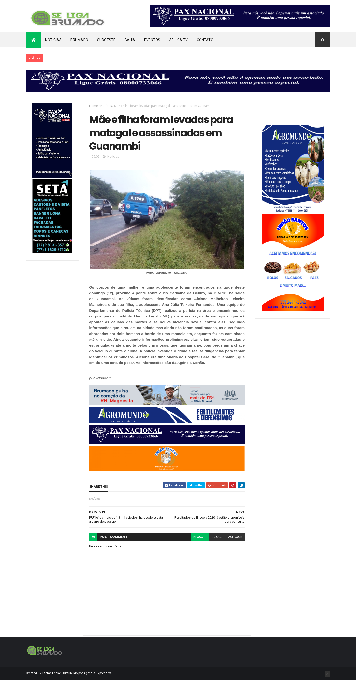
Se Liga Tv (178, 40)
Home (93, 106)
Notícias (53, 40)
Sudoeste (106, 40)
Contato (205, 40)
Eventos (152, 40)
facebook (234, 537)
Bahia (130, 40)
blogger (200, 537)
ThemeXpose (51, 673)
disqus (217, 537)
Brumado (79, 40)
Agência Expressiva (97, 673)
